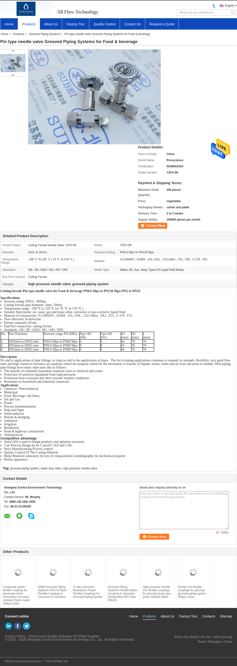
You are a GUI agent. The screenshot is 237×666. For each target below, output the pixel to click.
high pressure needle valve (80, 468)
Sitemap (226, 616)
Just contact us (56, 661)
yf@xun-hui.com (220, 646)
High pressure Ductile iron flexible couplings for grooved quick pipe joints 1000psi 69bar (157, 592)
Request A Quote (162, 24)
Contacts (208, 616)
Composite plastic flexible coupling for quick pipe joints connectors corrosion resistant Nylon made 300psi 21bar (16, 595)
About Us (51, 24)
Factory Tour (75, 24)
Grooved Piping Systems (44, 34)
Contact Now (146, 225)
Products (28, 24)
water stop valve (51, 468)
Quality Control (105, 24)
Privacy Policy (15, 636)
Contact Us (132, 24)
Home (9, 24)
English (229, 5)
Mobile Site (10, 651)
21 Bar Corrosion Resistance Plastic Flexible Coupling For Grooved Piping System (88, 592)
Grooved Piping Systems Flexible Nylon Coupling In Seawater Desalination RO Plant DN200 (122, 593)
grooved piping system (24, 468)
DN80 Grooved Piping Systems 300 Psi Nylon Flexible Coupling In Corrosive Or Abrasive (52, 592)
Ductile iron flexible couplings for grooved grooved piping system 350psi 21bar (192, 592)
